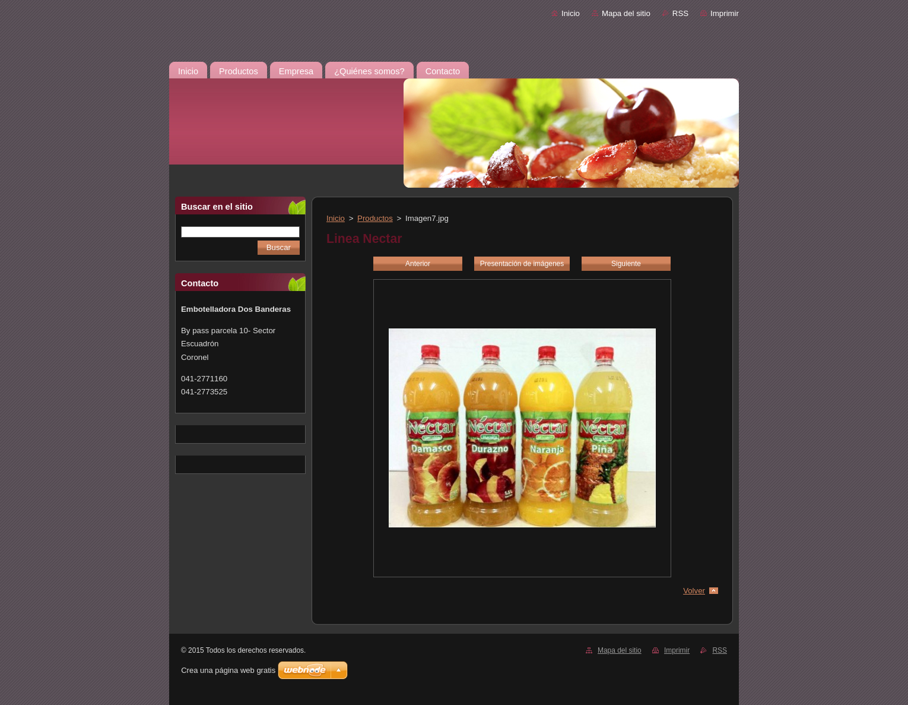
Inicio (570, 13)
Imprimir (724, 13)
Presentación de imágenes (522, 264)
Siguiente (626, 264)
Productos (375, 218)
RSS (680, 13)
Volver (694, 590)
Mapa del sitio (626, 13)
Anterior (417, 264)
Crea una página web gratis (228, 670)
